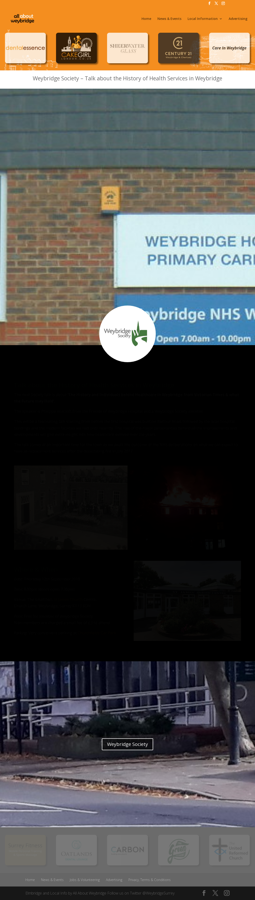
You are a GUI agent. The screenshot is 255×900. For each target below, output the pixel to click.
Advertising (238, 19)
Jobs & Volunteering (85, 879)
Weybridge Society (127, 744)
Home (146, 19)
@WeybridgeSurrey (158, 893)
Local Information (203, 19)
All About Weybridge (89, 893)
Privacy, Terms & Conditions (149, 879)
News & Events (169, 19)
